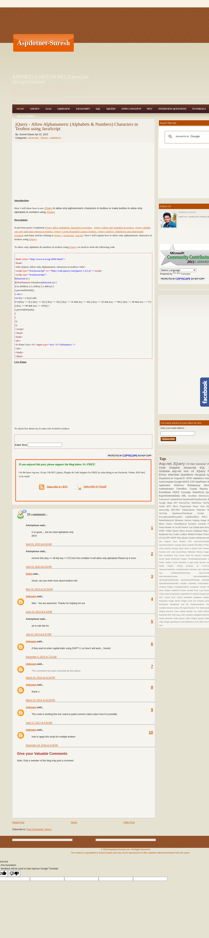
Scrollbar (163, 608)
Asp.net (79, 235)
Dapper (168, 590)
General (201, 464)
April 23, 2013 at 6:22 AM (39, 566)
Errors (163, 474)
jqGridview (175, 622)
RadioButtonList (167, 520)
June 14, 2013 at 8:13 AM (39, 611)
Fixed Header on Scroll (170, 527)
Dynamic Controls (198, 524)
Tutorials (199, 108)
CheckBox (183, 488)
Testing (162, 611)
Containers (195, 587)
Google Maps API (169, 503)
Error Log (199, 590)
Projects (201, 601)
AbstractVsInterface (167, 569)
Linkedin (168, 548)
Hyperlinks (185, 594)
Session (170, 608)
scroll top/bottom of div (189, 622)
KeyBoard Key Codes (169, 534)
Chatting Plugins (166, 587)
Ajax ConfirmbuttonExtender (179, 573)
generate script (172, 618)
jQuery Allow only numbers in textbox (114, 227)
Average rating (180, 545)
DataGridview (189, 510)
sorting (181, 566)
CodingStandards (182, 587)
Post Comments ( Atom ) (39, 829)
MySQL (175, 548)
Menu (176, 506)
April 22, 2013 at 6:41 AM (39, 544)
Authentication (167, 488)
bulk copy (176, 615)
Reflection (192, 552)
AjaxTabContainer (166, 545)
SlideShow (197, 503)
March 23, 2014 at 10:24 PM (40, 677)
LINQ (161, 548)
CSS (192, 481)
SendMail (193, 496)
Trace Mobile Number (184, 611)
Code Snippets (171, 467)
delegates (198, 615)
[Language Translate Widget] (178, 270)
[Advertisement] (128, 43)
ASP (191, 541)
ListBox (184, 534)
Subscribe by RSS (53, 487)
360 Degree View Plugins (173, 541)
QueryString (181, 552)
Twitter (168, 531)
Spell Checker (189, 608)
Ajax (48, 108)
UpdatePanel (176, 499)
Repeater (202, 510)
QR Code (171, 552)
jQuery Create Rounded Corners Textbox (75, 231)
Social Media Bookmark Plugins (173, 559)
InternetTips (185, 503)
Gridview (63, 108)
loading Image (200, 520)
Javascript (33, 138)
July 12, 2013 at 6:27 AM (38, 634)
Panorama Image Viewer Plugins (173, 601)
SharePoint (199, 492)
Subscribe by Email (90, 486)
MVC (150, 108)
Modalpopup (195, 485)
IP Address (195, 594)
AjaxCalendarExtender (176, 576)
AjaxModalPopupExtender (195, 499)
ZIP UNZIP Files (174, 538)
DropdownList (166, 478)
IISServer (180, 485)
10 (151, 732)
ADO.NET (176, 510)
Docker (183, 590)
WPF (169, 615)
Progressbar (186, 506)
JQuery (111, 108)
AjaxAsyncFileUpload (184, 513)
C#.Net (191, 464)
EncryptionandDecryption (172, 517)
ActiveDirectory (182, 569)
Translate (181, 274)
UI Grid (162, 538)
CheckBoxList (181, 524)
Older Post (129, 822)
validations (55, 138)
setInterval (201, 538)
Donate (190, 590)
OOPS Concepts (131, 108)
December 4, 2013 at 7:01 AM (41, 657)
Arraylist (184, 583)
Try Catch (198, 611)
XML (184, 495)
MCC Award (165, 597)
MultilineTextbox (196, 534)
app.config (194, 562)
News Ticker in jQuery (189, 548)
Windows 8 (184, 562)
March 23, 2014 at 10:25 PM (40, 700)
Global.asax (199, 527)
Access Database (194, 531)
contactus (189, 615)
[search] (191, 136)
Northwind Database (193, 597)
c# (193, 471)
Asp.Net (34, 108)
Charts (170, 524)
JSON (189, 478)
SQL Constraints (166, 555)
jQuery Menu (179, 531)
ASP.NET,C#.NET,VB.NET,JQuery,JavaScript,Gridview (50, 79)
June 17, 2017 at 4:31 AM (39, 722)
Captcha (191, 545)
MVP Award (177, 597)
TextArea (170, 611)
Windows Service (183, 520)
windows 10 (194, 566)
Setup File (178, 608)
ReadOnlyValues (198, 604)
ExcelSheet (165, 492)
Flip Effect (199, 545)
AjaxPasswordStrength (191, 580)
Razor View (199, 506)
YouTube (165, 513)
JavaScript (83, 108)
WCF (169, 506)
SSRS (162, 531)
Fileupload (201, 474)
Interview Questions (172, 108)
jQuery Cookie (189, 538)
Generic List (187, 527)
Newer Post (18, 822)
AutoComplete (166, 481)
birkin (29, 574)
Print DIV (192, 601)
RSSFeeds (164, 604)
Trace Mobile (26, 116)
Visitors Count (172, 562)
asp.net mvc (181, 471)
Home (20, 108)
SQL (98, 108)
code (183, 615)
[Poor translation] (14, 873)
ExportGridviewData (170, 495)
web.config (165, 510)
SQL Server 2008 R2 (184, 555)
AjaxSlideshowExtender (169, 583)
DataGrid (176, 590)
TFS (197, 608)
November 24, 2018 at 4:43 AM (42, 745)
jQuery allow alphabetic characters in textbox (68, 227)
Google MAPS (182, 481)
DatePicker (201, 481)
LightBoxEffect (193, 517)
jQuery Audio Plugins (188, 618)
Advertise (193, 569)
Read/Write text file (180, 604)
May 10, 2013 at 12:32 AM (39, 589)
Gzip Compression (173, 594)
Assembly (193, 583)
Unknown (31, 596)
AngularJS (180, 478)
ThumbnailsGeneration (198, 559)
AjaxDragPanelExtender (170, 580)
